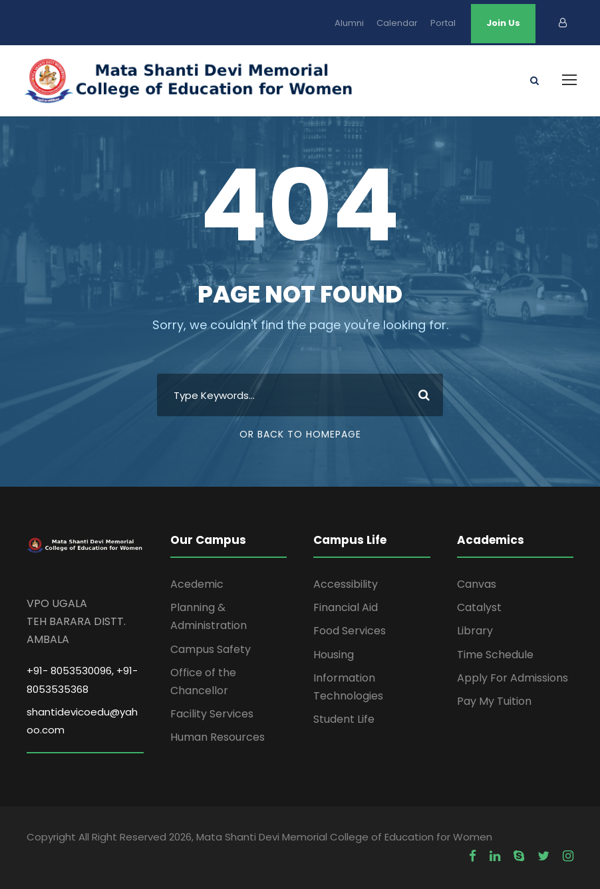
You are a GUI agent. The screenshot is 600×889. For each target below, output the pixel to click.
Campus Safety (210, 649)
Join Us (503, 23)
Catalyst (479, 607)
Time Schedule (495, 654)
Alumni (349, 23)
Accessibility (345, 584)
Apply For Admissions (512, 678)
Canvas (476, 584)
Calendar (397, 23)
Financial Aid (345, 607)
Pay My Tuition (494, 701)
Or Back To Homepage (300, 434)
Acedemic (197, 584)
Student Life (344, 719)
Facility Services (211, 713)
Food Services (349, 630)
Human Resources (217, 737)
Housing (333, 654)
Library (475, 630)
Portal (443, 23)
